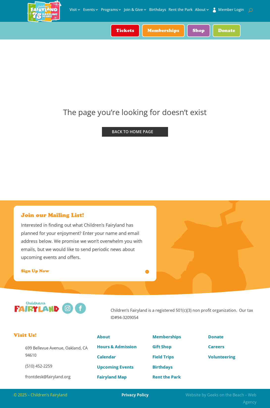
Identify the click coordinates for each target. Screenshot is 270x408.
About (200, 9)
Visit (73, 9)
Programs (109, 9)
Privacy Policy (135, 395)
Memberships (163, 31)
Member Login (231, 9)
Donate (226, 31)
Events (89, 9)
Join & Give (133, 9)
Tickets (125, 31)
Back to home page (132, 131)
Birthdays (157, 9)
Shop (199, 31)
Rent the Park (181, 9)
